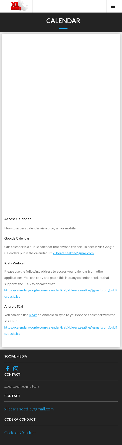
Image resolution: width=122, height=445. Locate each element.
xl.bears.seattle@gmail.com (73, 253)
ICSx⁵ (33, 315)
